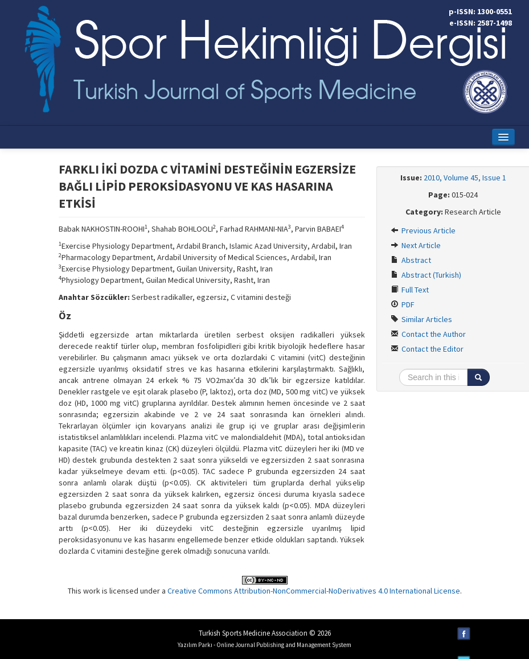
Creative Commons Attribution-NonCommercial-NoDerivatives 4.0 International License (313, 591)
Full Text (410, 290)
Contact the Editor (427, 349)
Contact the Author (428, 334)
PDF (403, 304)
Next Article (416, 245)
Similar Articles (421, 319)
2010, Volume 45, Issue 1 (465, 177)
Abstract (411, 260)
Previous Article (423, 230)
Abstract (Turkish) (426, 275)
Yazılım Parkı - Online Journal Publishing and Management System (264, 645)
